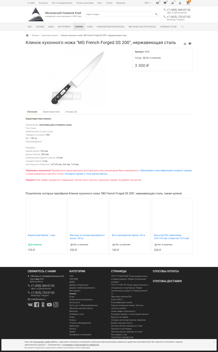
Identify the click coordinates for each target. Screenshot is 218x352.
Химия (72, 332)
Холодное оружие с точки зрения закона (129, 314)
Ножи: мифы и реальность (123, 311)
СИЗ (29, 27)
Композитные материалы (110, 27)
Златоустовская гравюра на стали (126, 332)
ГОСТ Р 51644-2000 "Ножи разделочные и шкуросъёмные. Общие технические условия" (129, 279)
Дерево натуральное (78, 285)
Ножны (72, 320)
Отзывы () (71, 111)
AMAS (51, 27)
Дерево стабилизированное (82, 288)
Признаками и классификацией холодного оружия (166, 170)
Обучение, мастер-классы (142, 27)
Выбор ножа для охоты (121, 323)
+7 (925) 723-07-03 (178, 17)
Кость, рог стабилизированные (83, 305)
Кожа (90, 27)
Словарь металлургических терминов (128, 320)
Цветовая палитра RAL (121, 296)
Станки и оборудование (80, 323)
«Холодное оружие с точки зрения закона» (86, 174)
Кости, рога (74, 302)
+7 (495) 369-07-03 (178, 10)
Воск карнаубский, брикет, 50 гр (128, 235)
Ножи (72, 317)
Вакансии (121, 3)
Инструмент (64, 27)
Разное (72, 329)
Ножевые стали (168, 27)
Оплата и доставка (85, 3)
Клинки (79, 27)
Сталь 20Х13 (117, 299)
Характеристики (51, 111)
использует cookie (42, 342)
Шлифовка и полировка (80, 334)
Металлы (73, 311)
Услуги (109, 3)
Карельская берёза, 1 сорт (41, 235)
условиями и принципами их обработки (81, 345)
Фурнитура (74, 326)
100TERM (40, 27)
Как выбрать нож (119, 334)
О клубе (31, 3)
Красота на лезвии (119, 317)
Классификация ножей (121, 302)
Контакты (43, 3)
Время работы (36, 281)
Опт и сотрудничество (62, 3)
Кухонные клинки (50, 35)
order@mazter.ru (38, 299)
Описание (32, 111)
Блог (100, 3)
